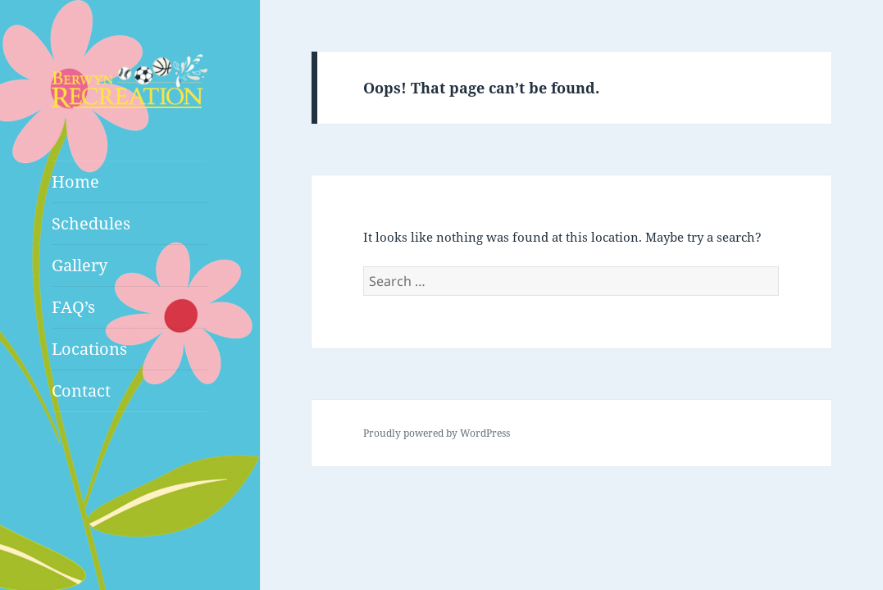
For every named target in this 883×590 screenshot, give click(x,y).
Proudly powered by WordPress (436, 433)
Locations (89, 349)
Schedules (91, 223)
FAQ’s (73, 307)
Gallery (79, 265)
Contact (81, 390)
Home (75, 181)
